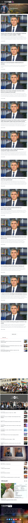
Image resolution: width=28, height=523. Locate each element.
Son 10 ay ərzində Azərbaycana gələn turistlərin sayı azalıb (14, 322)
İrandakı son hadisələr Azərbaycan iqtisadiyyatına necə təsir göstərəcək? (13, 179)
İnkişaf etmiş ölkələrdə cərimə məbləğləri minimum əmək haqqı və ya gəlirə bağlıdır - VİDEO (13, 34)
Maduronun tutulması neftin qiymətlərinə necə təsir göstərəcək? (13, 237)
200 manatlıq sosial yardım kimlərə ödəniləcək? (12, 266)
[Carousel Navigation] (25, 481)
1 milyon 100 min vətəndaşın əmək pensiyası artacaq (14, 293)
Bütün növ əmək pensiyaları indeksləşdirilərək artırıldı (12, 63)
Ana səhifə (4, 4)
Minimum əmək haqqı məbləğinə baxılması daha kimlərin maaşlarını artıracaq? (12, 91)
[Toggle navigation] (2, 1)
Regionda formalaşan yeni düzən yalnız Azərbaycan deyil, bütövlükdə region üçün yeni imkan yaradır (13, 121)
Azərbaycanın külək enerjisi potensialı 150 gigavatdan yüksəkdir (11, 208)
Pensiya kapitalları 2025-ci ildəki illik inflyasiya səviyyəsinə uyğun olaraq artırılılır (12, 150)
